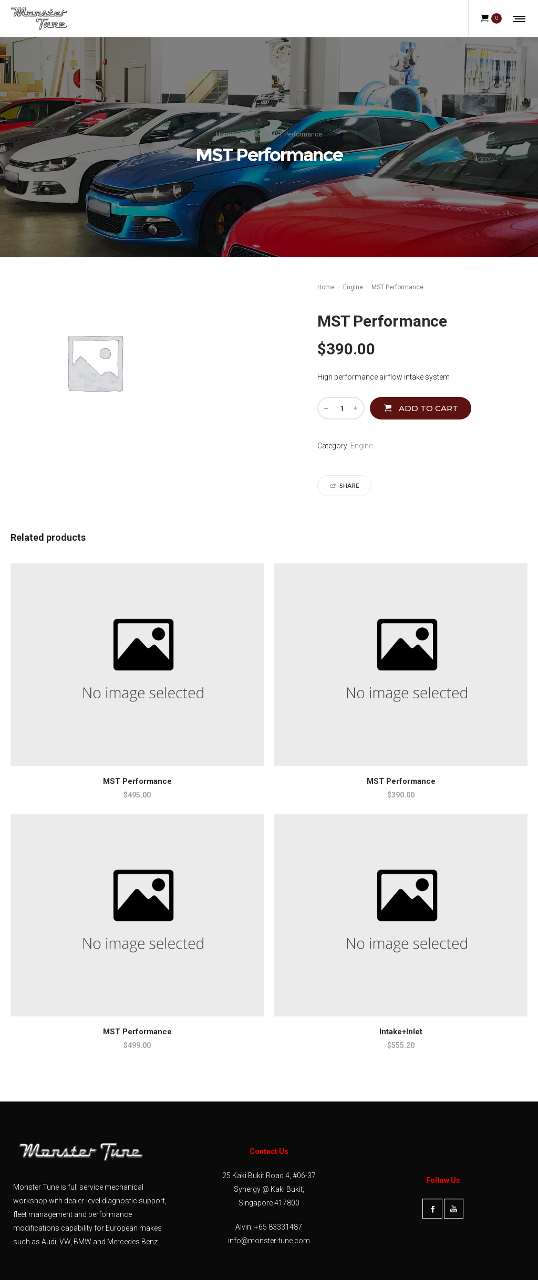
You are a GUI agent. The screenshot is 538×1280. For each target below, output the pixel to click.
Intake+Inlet (400, 1031)
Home (224, 134)
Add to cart (428, 408)
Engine (252, 134)
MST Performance (137, 781)
